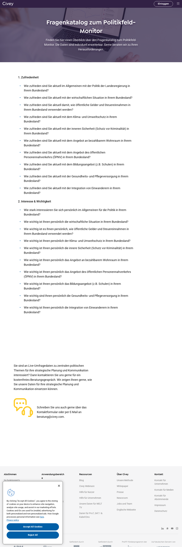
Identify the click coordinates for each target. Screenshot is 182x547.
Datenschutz (160, 511)
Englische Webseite (126, 509)
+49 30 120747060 (53, 400)
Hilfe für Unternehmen (90, 498)
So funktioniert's (12, 480)
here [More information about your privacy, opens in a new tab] (42, 517)
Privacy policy (13, 520)
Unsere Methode (125, 480)
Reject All (33, 535)
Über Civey (123, 474)
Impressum (160, 505)
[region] (33, 512)
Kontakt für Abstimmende (161, 497)
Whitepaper (122, 486)
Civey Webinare (86, 486)
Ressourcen (85, 474)
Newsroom (122, 498)
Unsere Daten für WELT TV (90, 505)
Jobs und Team (124, 503)
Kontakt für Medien (164, 490)
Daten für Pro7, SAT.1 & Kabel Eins (90, 515)
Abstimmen (10, 474)
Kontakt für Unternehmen (161, 482)
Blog (81, 480)
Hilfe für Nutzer (86, 492)
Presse (120, 492)
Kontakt (158, 474)
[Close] (58, 485)
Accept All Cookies (33, 527)
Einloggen (163, 3)
